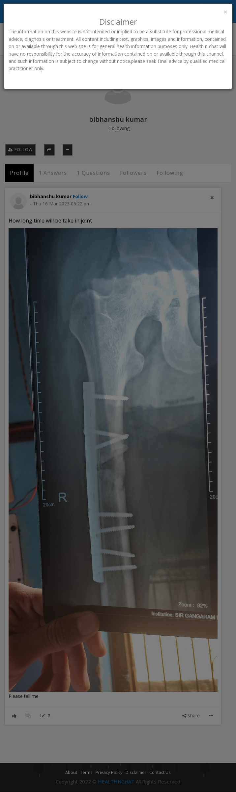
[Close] (225, 12)
